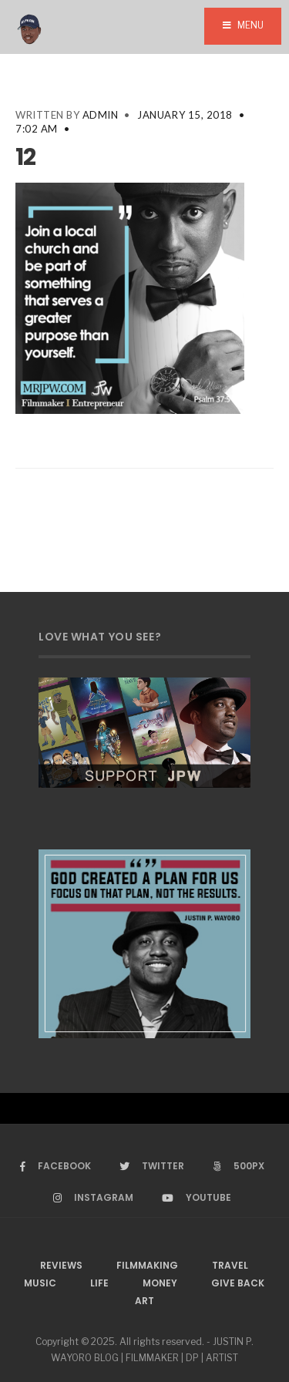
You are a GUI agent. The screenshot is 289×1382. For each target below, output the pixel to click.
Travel (230, 1265)
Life (99, 1283)
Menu (243, 25)
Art (144, 1300)
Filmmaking (147, 1265)
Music (40, 1283)
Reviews (61, 1265)
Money (160, 1283)
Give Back (237, 1283)
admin (100, 115)
